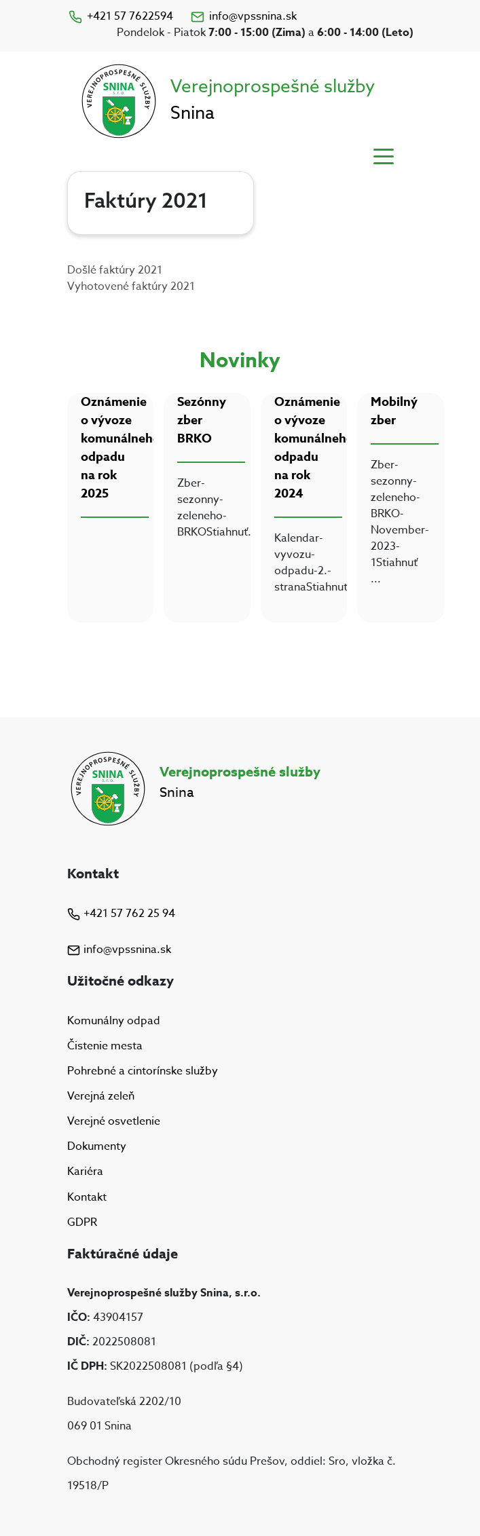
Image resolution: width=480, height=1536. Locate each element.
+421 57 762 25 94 (121, 913)
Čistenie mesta (105, 1046)
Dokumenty (96, 1146)
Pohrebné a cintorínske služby (142, 1071)
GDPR (82, 1222)
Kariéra (85, 1172)
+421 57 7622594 (120, 16)
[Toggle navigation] (384, 155)
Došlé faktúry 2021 (114, 270)
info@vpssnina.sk (243, 16)
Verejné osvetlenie (113, 1121)
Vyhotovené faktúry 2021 (131, 286)
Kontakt (87, 1197)
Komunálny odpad (113, 1021)
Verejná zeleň (100, 1096)
